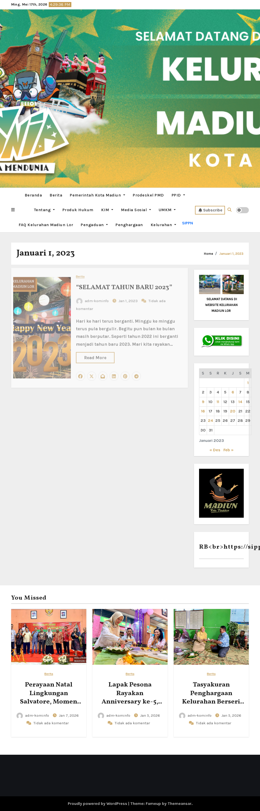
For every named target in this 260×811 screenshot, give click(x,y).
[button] (13, 209)
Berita (56, 195)
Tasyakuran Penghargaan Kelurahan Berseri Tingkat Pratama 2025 (211, 702)
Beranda (33, 195)
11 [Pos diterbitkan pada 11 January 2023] (218, 401)
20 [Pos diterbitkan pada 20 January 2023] (232, 411)
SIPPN (187, 223)
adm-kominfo (33, 715)
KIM (107, 209)
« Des (214, 449)
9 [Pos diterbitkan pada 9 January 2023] (203, 401)
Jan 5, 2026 (150, 715)
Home (208, 254)
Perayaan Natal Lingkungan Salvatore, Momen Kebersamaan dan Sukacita (48, 702)
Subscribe (210, 210)
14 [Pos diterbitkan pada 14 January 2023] (240, 401)
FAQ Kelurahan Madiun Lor (46, 224)
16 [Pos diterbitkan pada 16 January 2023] (203, 411)
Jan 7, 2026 (69, 715)
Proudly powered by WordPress (98, 803)
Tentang (44, 209)
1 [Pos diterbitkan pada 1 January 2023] (248, 382)
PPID (178, 195)
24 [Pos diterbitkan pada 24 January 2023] (210, 420)
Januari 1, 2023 (231, 254)
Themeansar (179, 803)
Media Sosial (136, 209)
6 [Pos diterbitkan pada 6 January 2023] (233, 392)
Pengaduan (94, 224)
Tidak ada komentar (51, 723)
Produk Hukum (77, 209)
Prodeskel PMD (148, 195)
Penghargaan (129, 224)
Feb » (228, 449)
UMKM (167, 209)
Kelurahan (163, 224)
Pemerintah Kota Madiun (97, 195)
